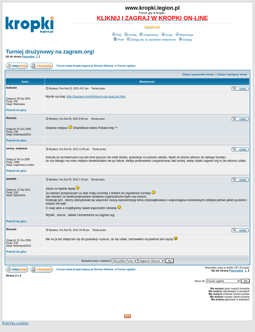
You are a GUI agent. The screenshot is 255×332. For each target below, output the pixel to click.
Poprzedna (28, 56)
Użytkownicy (148, 34)
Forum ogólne (126, 65)
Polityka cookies (15, 323)
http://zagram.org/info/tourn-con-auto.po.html (96, 96)
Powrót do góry (16, 110)
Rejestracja (184, 34)
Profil (119, 39)
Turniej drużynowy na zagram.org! (50, 52)
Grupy (167, 34)
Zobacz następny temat (232, 74)
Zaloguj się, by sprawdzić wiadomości (151, 39)
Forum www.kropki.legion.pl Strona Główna (85, 65)
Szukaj (130, 34)
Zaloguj (185, 39)
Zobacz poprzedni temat (197, 74)
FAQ (117, 34)
